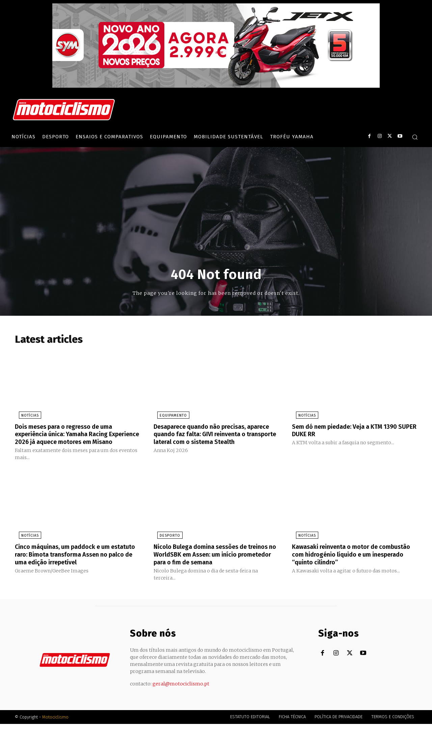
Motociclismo (55, 724)
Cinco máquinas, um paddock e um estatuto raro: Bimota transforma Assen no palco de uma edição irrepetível (76, 562)
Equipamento (169, 417)
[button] (415, 137)
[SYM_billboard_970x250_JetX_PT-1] (216, 86)
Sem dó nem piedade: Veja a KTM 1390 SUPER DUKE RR (351, 431)
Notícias (26, 417)
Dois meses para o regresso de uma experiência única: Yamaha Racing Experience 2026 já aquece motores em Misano (76, 439)
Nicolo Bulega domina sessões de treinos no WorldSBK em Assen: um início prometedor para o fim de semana (216, 562)
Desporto (166, 543)
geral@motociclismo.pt (181, 691)
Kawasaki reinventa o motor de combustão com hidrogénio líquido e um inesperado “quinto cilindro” (354, 562)
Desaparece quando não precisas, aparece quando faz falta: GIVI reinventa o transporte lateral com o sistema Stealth (215, 439)
